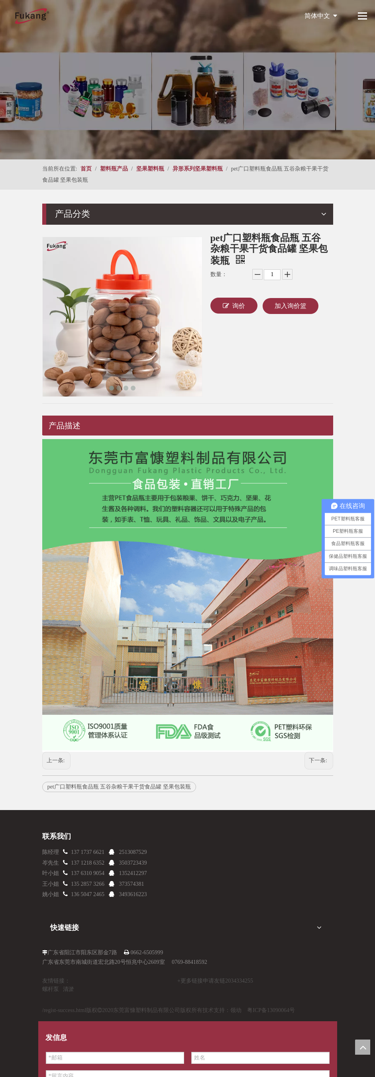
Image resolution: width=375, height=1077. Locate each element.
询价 (234, 305)
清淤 (68, 989)
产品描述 (64, 425)
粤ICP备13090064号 (271, 1010)
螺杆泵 (50, 989)
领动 (235, 1010)
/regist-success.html (64, 1010)
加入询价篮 (290, 305)
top (362, 1047)
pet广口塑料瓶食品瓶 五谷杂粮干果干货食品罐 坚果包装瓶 (119, 787)
